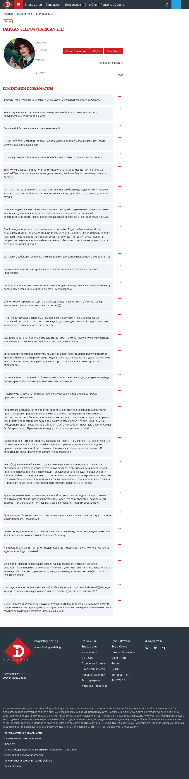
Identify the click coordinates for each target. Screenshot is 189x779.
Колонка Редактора (94, 685)
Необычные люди (93, 674)
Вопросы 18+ (120, 674)
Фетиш (115, 663)
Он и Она (91, 4)
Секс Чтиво (114, 51)
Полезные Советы (112, 4)
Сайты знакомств (93, 669)
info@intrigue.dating (46, 641)
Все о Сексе (119, 646)
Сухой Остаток (120, 641)
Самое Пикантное (76, 51)
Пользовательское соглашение (22, 738)
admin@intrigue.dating (47, 647)
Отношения (53, 4)
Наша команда (12, 766)
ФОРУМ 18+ (119, 680)
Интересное (73, 4)
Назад (7, 21)
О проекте (9, 744)
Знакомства (33, 4)
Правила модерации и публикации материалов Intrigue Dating (40, 749)
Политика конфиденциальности (22, 732)
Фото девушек (91, 680)
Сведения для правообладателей (23, 755)
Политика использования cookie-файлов (27, 760)
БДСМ (97, 51)
